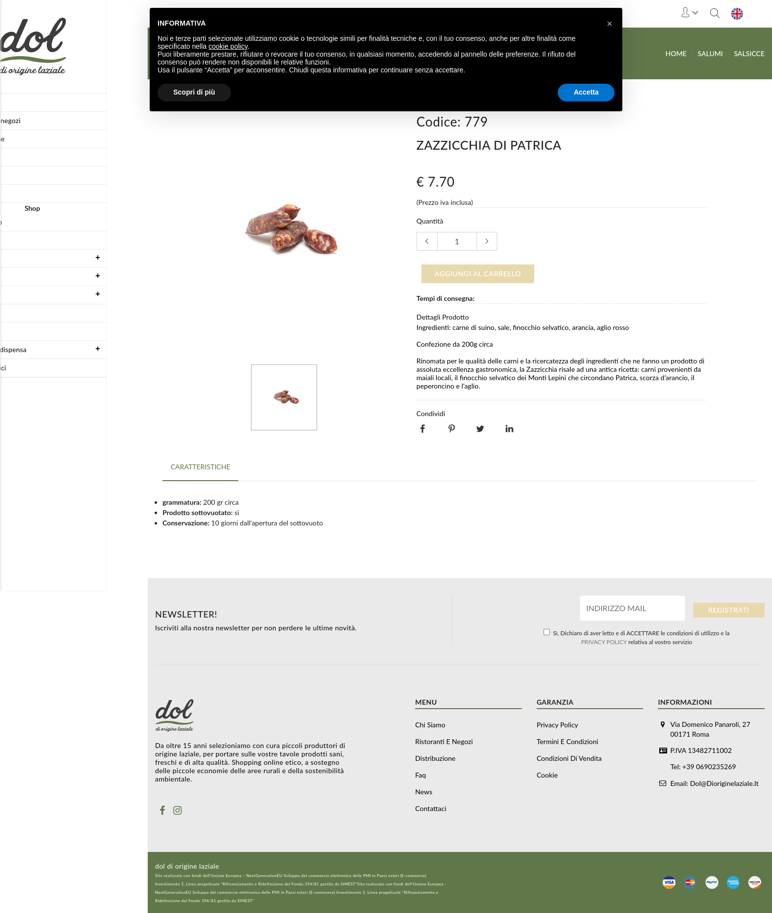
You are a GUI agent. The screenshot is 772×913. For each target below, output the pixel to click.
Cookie (547, 774)
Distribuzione (25, 138)
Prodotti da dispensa (76, 349)
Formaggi (76, 258)
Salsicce (749, 53)
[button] (609, 24)
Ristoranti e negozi (33, 120)
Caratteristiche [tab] (199, 464)
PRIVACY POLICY (604, 641)
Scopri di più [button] (194, 92)
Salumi (76, 276)
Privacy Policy (557, 724)
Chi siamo (20, 102)
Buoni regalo (24, 222)
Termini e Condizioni (567, 741)
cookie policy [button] (228, 46)
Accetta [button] (586, 92)
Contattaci (21, 193)
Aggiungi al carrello (478, 273)
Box (11, 240)
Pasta (13, 313)
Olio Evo (18, 331)
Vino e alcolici (26, 367)
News (13, 175)
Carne (76, 294)
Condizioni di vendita (569, 757)
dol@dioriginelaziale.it (724, 782)
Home (676, 53)
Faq (10, 157)
